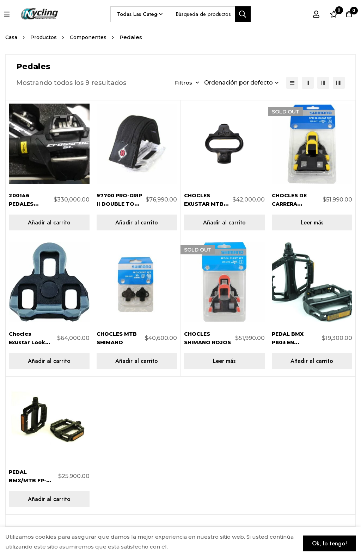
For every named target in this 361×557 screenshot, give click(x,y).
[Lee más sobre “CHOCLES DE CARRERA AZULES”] (312, 222)
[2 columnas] (308, 83)
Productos (46, 37)
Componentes (93, 37)
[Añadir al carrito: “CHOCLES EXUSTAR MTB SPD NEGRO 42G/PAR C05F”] (224, 222)
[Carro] (346, 14)
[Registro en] (311, 14)
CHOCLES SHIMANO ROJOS (199, 342)
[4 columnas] (339, 83)
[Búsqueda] (243, 14)
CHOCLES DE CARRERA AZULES (291, 204)
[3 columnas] (323, 83)
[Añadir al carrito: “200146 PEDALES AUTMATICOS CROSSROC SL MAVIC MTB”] (49, 222)
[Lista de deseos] (329, 14)
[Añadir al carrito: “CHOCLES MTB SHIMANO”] (137, 361)
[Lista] (292, 83)
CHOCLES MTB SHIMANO (111, 342)
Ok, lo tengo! (324, 540)
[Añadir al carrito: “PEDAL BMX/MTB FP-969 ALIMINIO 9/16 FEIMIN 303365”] (49, 499)
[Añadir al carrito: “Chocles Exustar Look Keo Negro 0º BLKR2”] (49, 361)
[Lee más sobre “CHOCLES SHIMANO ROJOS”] (224, 361)
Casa (11, 37)
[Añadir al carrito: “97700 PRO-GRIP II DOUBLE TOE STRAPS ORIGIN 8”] (137, 222)
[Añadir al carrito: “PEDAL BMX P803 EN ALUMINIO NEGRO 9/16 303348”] (312, 361)
